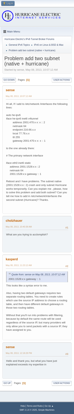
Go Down (9, 80)
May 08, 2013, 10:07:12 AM (19, 96)
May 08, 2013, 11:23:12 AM (19, 265)
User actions (61, 80)
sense (10, 90)
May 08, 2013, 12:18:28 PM (19, 353)
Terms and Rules (35, 406)
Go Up (7, 383)
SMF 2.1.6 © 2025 (28, 410)
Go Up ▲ (49, 406)
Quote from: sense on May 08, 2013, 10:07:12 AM (38, 274)
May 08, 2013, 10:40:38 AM (19, 226)
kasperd (12, 259)
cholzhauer (14, 220)
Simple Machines (46, 410)
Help (23, 406)
